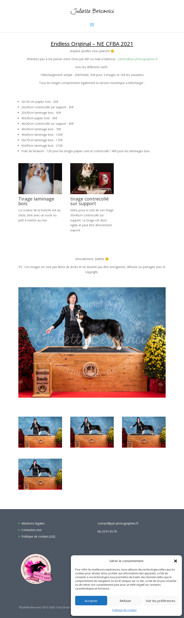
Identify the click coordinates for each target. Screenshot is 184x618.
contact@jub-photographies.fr (117, 523)
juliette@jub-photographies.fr (138, 59)
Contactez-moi (31, 530)
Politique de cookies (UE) (38, 536)
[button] (175, 561)
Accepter (91, 601)
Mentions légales (33, 523)
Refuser (125, 601)
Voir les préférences (160, 601)
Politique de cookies (124, 610)
